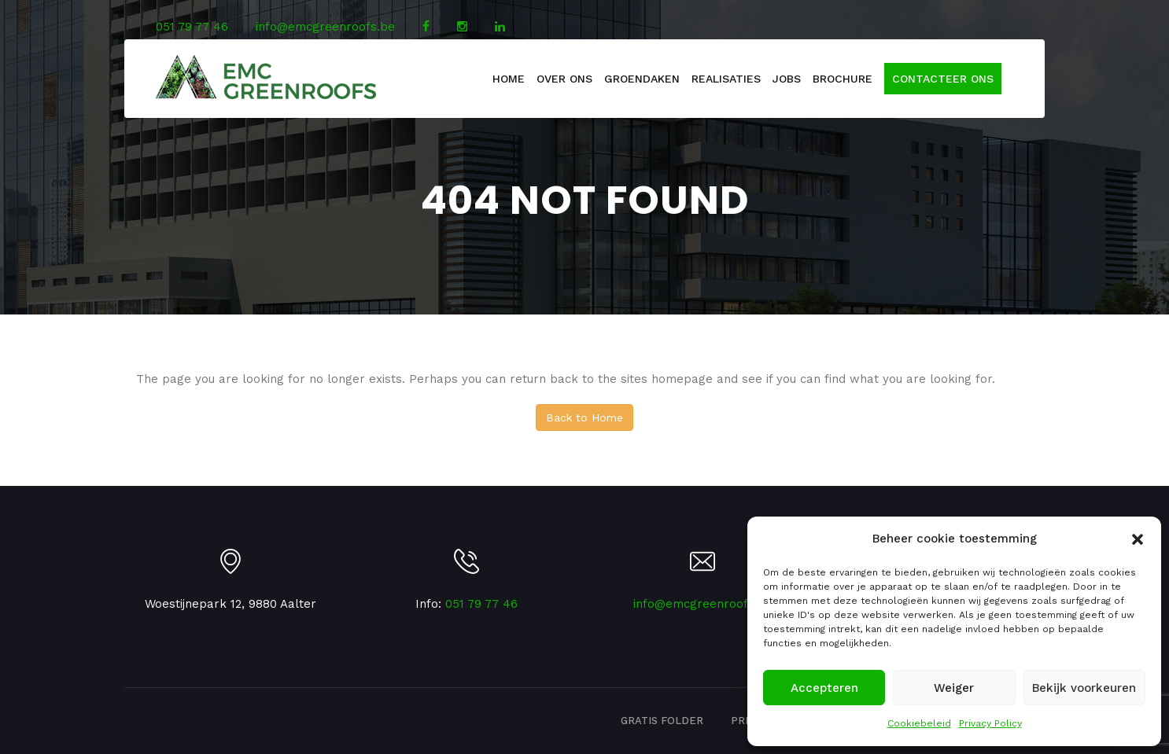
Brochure (842, 78)
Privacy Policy (990, 723)
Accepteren (824, 688)
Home (508, 78)
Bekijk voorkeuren (1084, 688)
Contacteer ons (943, 78)
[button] (1137, 539)
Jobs (787, 78)
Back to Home (584, 417)
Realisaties (726, 78)
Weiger (954, 688)
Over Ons (564, 78)
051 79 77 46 (192, 27)
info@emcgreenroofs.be (325, 27)
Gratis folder (662, 720)
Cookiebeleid (919, 723)
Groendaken (642, 78)
